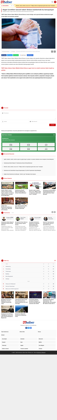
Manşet (8, 51)
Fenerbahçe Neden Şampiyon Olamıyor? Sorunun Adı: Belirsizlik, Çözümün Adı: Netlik (34, 301)
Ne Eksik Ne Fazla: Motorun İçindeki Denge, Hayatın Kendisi (21, 223)
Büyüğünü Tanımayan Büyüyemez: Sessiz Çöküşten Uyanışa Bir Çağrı (6, 301)
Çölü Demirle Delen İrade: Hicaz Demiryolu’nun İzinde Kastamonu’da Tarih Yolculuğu (21, 301)
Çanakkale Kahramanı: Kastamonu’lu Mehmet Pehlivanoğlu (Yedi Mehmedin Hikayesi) (34, 224)
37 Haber (13, 51)
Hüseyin (37, 217)
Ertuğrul (10, 217)
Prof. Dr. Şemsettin (50, 219)
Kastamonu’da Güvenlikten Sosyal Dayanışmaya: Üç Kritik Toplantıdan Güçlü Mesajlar (49, 192)
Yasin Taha (22, 218)
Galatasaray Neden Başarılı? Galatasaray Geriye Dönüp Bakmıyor (20, 192)
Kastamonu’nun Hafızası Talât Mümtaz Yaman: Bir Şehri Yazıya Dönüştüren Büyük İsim (7, 315)
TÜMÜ (12, 212)
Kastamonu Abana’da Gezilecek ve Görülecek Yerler (20, 315)
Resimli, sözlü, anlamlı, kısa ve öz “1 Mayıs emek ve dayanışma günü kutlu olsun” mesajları (35, 5)
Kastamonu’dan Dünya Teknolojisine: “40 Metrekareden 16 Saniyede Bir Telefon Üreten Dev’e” (49, 301)
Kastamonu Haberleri (41, 352)
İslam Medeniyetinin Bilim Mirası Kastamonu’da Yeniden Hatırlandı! (21, 207)
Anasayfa (4, 11)
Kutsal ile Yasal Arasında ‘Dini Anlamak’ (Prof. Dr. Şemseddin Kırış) (48, 223)
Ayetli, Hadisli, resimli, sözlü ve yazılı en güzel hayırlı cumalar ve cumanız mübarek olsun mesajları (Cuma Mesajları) (7, 193)
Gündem (8, 11)
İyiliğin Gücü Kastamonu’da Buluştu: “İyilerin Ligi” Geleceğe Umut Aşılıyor (6, 207)
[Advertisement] (12, 92)
